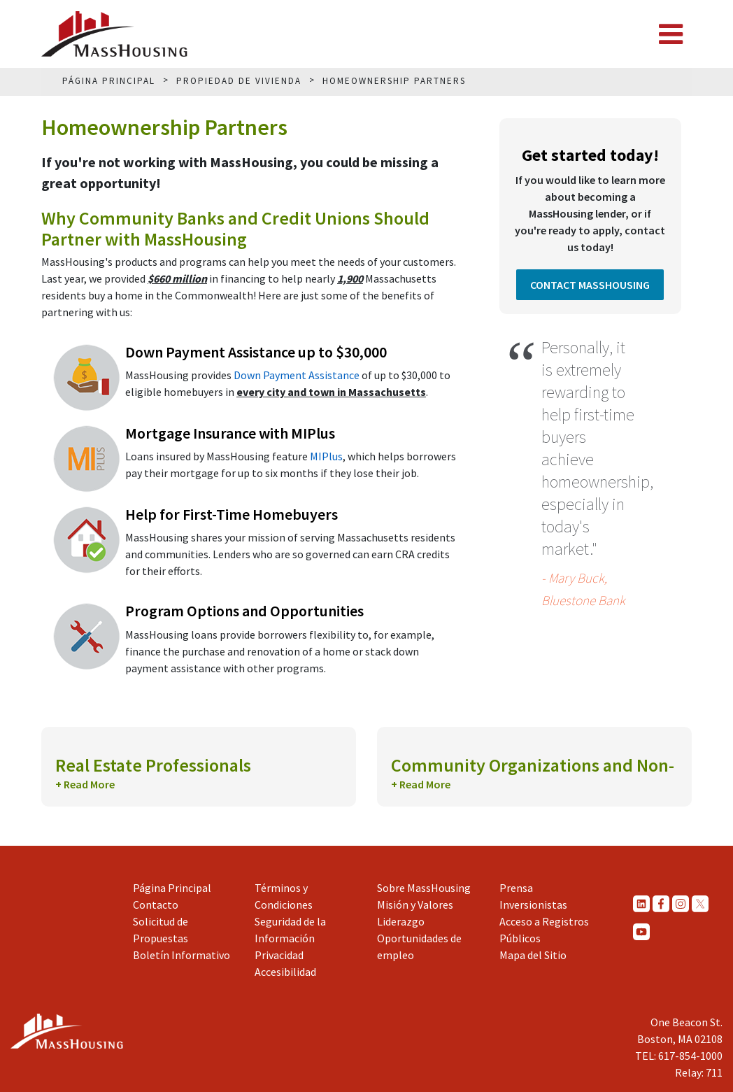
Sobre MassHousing (424, 888)
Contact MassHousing (590, 285)
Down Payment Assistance (297, 375)
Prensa (516, 888)
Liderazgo (401, 921)
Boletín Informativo (181, 955)
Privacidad (279, 955)
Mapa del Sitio (533, 955)
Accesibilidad (285, 972)
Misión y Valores (415, 905)
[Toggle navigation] (671, 34)
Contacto (155, 905)
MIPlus (326, 456)
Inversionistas (533, 905)
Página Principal (172, 888)
